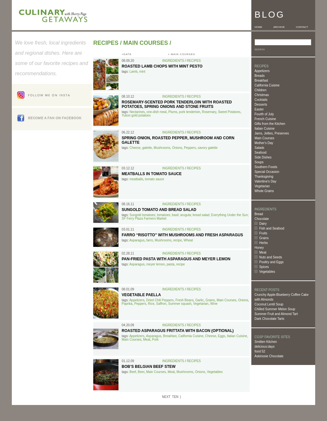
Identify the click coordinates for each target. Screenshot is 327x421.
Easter (259, 109)
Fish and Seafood (271, 228)
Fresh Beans (184, 300)
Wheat (188, 240)
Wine (213, 303)
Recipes (105, 43)
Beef (132, 372)
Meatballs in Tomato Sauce (152, 174)
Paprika (127, 303)
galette (147, 148)
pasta (170, 264)
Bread (259, 214)
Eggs (221, 336)
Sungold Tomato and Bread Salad (159, 209)
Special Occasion (267, 172)
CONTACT (302, 27)
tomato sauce (154, 179)
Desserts (261, 104)
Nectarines (137, 112)
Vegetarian (262, 186)
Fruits (263, 233)
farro (149, 240)
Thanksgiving (264, 176)
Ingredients (173, 60)
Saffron (161, 303)
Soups (259, 162)
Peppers (190, 148)
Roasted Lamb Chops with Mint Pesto (162, 66)
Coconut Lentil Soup (269, 304)
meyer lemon (155, 264)
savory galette (207, 148)
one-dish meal (157, 112)
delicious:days (265, 346)
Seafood (260, 152)
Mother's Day (264, 143)
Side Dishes (263, 157)
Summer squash (179, 303)
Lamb (133, 71)
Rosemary (209, 112)
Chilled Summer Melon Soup (275, 309)
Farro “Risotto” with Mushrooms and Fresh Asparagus (182, 235)
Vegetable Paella (141, 295)
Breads (260, 75)
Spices (264, 267)
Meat (262, 252)
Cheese (134, 148)
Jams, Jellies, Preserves (272, 133)
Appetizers (262, 71)
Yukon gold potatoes (136, 115)
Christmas (262, 95)
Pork (155, 339)
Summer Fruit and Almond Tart (276, 314)
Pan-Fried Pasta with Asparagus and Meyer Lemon (176, 259)
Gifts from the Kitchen (270, 123)
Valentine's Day (265, 181)
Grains (264, 238)
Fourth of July (264, 114)
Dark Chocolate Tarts (269, 318)
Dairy (263, 223)
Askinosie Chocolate (269, 356)
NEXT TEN (170, 397)
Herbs (263, 243)
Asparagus (137, 240)
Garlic (199, 300)
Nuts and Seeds (270, 257)
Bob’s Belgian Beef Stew (149, 366)
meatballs (136, 179)
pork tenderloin (189, 112)
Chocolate (262, 219)
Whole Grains (264, 191)
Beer (141, 372)
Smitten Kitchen (266, 342)
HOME (258, 27)
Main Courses (264, 138)
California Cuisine (267, 85)
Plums (172, 112)
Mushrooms (162, 148)
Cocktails (261, 99)
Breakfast (261, 80)
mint (142, 71)
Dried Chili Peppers (160, 300)
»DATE (127, 54)
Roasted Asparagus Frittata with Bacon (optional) (178, 330)
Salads (259, 148)
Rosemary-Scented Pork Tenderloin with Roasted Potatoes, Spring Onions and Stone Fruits (177, 104)
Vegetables (267, 271)
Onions (177, 148)
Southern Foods (266, 167)
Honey (259, 247)
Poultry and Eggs (271, 262)
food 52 (260, 351)
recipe (177, 240)
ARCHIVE (279, 27)
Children (260, 90)
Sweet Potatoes (229, 112)
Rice (151, 303)
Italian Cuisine (265, 128)
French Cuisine (265, 119)
